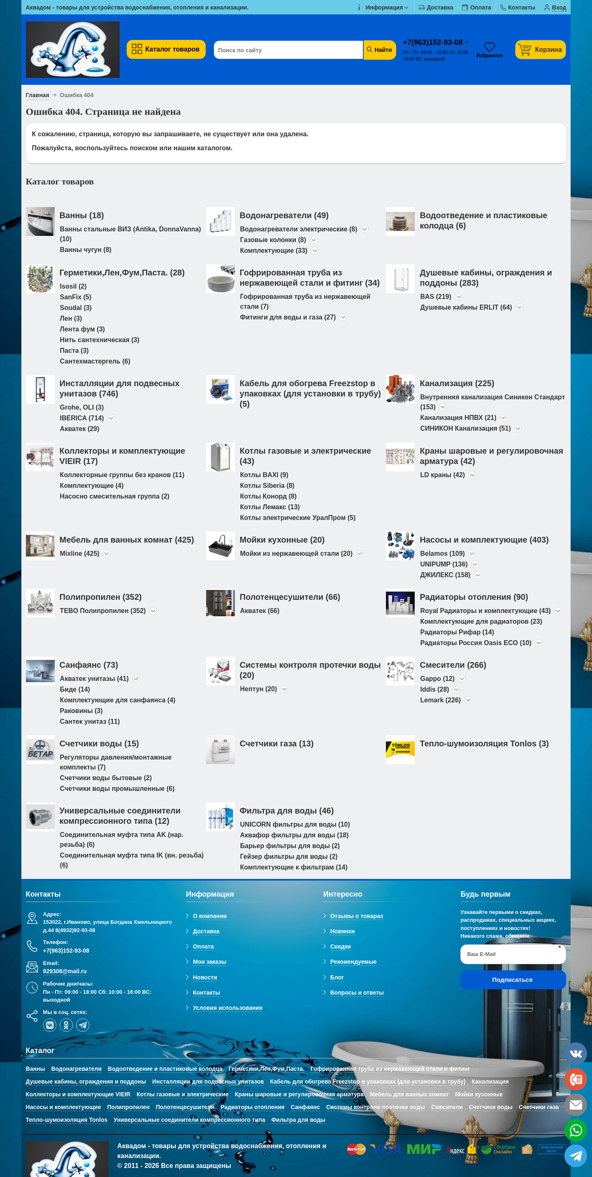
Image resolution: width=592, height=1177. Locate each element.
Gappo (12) (437, 678)
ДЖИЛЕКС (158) (445, 574)
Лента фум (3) (82, 329)
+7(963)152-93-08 (434, 42)
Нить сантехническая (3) (99, 339)
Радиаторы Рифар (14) (457, 632)
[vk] (49, 1025)
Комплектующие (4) (92, 485)
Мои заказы (209, 961)
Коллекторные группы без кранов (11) (122, 474)
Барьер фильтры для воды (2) (290, 845)
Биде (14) (75, 689)
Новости (205, 977)
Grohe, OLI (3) (82, 407)
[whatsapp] (575, 1130)
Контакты (206, 992)
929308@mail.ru (65, 971)
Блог (337, 977)
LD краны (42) (442, 474)
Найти (379, 50)
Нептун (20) (258, 688)
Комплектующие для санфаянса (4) (118, 700)
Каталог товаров (165, 49)
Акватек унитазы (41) (94, 678)
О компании (210, 916)
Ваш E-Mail (481, 954)
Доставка (206, 931)
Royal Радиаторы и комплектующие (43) (485, 610)
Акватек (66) (260, 610)
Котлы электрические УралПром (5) (298, 517)
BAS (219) (435, 296)
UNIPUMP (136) (443, 564)
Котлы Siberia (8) (267, 485)
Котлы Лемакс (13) (270, 506)
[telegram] (82, 1025)
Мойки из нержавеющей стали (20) (296, 553)
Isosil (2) (73, 286)
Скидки (340, 946)
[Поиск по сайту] (289, 50)
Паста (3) (74, 350)
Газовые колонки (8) (273, 239)
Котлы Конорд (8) (268, 496)
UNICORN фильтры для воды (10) (295, 824)
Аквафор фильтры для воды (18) (294, 835)
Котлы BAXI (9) (264, 474)
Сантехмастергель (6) (95, 361)
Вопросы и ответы (357, 992)
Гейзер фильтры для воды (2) (289, 856)
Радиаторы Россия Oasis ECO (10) (475, 642)
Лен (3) (71, 318)
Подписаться (512, 979)
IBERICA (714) (82, 418)
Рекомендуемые (353, 961)
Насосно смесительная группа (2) (114, 496)
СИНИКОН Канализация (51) (465, 428)
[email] (575, 1104)
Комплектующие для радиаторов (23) (481, 621)
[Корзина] (540, 49)
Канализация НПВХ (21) (458, 417)
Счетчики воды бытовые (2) (106, 777)
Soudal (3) (76, 307)
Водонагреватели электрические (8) (299, 229)
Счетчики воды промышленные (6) (117, 788)
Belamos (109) (442, 553)
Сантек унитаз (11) (90, 721)
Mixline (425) (80, 553)
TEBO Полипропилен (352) (103, 610)
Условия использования (227, 1008)
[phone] (575, 1079)
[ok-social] (66, 1025)
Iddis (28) (434, 689)
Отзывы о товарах (356, 916)
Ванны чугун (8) (85, 249)
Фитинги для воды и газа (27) (288, 317)
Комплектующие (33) (274, 250)
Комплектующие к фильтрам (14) (294, 867)
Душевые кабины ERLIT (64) (466, 307)
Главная (37, 95)
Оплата (203, 946)
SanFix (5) (75, 297)
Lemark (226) (440, 700)
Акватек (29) (80, 428)
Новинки (342, 931)
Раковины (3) (81, 710)
